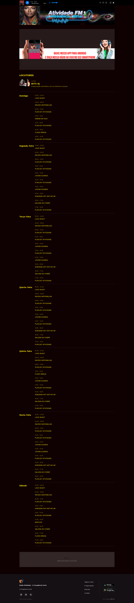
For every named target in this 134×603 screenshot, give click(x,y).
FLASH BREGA (40, 132)
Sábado (23, 485)
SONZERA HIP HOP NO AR (45, 196)
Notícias (87, 589)
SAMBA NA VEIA (41, 119)
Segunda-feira (26, 146)
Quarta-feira (25, 287)
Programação (89, 586)
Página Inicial (88, 582)
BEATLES (38, 522)
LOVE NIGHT (40, 98)
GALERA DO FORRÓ (42, 203)
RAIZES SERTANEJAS (43, 105)
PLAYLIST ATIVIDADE (43, 112)
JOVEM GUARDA (41, 176)
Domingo (23, 96)
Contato (87, 593)
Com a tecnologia (109, 599)
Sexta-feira (25, 415)
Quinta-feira (25, 351)
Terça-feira (25, 217)
